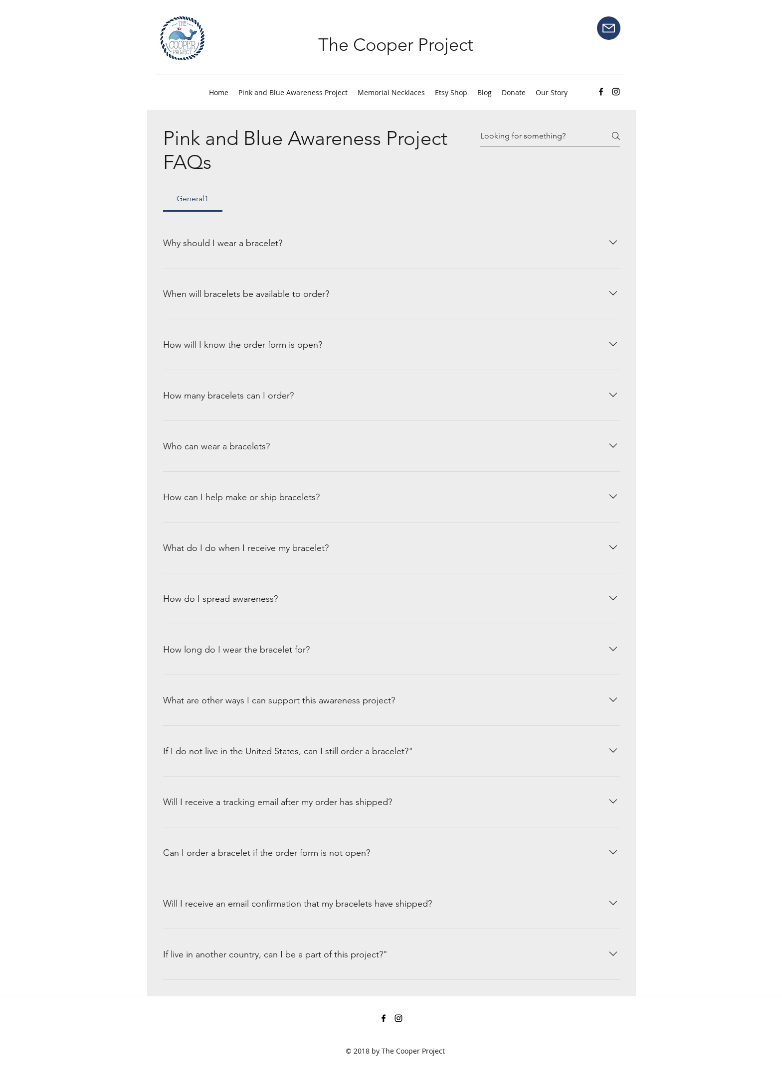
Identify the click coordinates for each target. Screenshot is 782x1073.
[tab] (192, 199)
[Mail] (608, 28)
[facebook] (601, 92)
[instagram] (616, 92)
